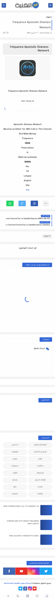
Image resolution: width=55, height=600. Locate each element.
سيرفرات (14, 466)
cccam (40, 487)
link (27, 190)
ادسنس (15, 445)
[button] (34, 203)
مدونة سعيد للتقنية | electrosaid (17, 583)
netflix (40, 494)
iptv (14, 487)
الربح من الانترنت (40, 452)
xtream (15, 494)
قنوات (48, 17)
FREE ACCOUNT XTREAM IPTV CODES (24, 536)
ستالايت (40, 466)
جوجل (15, 459)
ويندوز (14, 480)
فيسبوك (40, 473)
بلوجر (40, 459)
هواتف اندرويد (40, 480)
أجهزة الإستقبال (40, 445)
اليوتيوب (14, 452)
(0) (6, 33)
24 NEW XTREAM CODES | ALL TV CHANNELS (21, 507)
